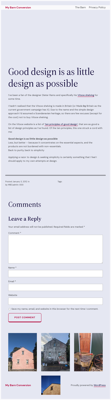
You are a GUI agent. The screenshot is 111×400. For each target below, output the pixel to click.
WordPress (100, 385)
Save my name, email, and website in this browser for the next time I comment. (54, 308)
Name (12, 267)
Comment (14, 232)
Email (12, 281)
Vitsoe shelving (86, 95)
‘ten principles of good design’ (61, 124)
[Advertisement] (55, 38)
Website (12, 295)
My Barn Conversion (18, 7)
